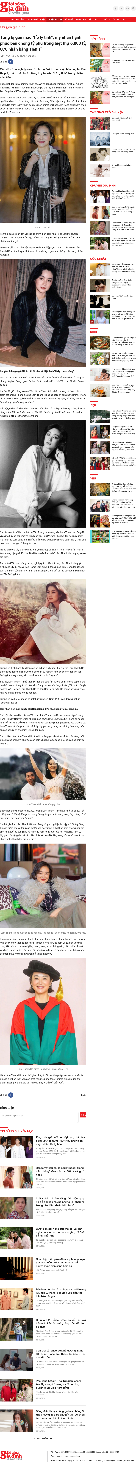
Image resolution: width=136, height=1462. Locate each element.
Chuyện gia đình (55, 19)
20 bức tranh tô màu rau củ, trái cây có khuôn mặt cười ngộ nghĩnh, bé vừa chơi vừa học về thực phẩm (124, 79)
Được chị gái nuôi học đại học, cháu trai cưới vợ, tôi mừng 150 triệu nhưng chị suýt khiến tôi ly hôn (60, 1141)
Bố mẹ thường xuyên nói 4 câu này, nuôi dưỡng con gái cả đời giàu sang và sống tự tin (124, 48)
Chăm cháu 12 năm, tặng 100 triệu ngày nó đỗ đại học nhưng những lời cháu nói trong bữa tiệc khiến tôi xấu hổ (60, 1202)
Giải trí (98, 19)
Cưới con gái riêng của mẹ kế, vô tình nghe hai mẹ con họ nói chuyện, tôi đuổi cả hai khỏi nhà (60, 1232)
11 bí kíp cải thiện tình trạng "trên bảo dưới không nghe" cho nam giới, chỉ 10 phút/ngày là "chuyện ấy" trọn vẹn (123, 374)
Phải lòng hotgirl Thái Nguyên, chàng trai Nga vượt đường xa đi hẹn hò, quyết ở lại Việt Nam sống (59, 1384)
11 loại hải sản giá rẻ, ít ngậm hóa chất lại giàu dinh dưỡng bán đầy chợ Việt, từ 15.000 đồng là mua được (124, 341)
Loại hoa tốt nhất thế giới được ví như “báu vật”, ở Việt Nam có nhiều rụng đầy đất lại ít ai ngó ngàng (123, 388)
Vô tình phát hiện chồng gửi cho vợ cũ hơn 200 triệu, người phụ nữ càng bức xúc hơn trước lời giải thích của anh (123, 316)
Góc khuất (69, 19)
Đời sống (20, 19)
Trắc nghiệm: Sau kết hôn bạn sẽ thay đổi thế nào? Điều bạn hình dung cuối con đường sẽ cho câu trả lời (124, 487)
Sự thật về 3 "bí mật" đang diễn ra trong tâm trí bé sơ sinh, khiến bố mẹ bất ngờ (123, 94)
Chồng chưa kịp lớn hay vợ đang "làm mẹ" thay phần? (123, 150)
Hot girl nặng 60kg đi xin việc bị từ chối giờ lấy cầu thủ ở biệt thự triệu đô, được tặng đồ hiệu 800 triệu (124, 430)
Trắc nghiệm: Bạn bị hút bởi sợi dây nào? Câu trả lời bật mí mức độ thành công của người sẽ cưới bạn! (124, 519)
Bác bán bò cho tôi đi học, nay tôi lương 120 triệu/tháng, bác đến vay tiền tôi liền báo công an (61, 1293)
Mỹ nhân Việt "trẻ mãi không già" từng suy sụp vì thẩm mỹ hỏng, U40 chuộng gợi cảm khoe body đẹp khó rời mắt (124, 463)
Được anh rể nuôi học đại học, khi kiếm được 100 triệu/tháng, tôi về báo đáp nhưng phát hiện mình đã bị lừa (123, 269)
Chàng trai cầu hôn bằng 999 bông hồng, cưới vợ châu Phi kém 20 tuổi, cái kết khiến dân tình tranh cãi (123, 503)
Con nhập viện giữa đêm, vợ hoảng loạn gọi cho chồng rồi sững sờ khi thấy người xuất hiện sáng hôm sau (60, 1262)
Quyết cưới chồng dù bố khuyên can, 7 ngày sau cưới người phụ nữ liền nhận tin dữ (122, 283)
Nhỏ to (107, 19)
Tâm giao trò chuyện (36, 19)
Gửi (83, 1115)
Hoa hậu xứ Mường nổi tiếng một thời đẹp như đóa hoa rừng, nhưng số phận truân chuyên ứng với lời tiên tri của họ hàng (124, 415)
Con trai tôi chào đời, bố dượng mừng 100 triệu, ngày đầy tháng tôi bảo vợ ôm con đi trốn (61, 1354)
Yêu (90, 19)
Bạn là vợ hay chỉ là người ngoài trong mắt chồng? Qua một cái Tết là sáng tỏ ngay (60, 1171)
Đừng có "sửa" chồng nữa (123, 133)
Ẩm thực (116, 19)
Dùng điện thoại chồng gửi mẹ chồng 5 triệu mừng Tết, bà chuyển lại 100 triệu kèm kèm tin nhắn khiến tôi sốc (60, 1414)
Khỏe (78, 19)
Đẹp (84, 19)
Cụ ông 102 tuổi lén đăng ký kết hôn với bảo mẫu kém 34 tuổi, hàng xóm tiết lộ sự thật (61, 1323)
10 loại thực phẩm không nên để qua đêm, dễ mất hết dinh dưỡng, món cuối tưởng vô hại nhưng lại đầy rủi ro (124, 357)
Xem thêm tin (44, 1438)
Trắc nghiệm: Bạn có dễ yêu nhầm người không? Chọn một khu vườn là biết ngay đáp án (124, 535)
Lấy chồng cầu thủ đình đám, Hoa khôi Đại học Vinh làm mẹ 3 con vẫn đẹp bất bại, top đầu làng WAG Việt (123, 446)
